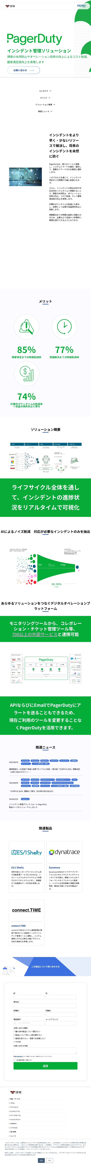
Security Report (15, 1119)
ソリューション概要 (45, 104)
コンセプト (45, 90)
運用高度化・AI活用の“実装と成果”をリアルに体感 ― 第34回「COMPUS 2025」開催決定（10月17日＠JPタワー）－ (44, 770)
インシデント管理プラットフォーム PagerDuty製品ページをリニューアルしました (28, 805)
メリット (45, 97)
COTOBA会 (13, 1128)
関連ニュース (45, 111)
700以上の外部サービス (35, 634)
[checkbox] (45, 1036)
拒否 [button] (49, 1160)
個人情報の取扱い (19, 1056)
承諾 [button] (41, 1160)
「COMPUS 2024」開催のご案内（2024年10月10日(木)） (31, 791)
